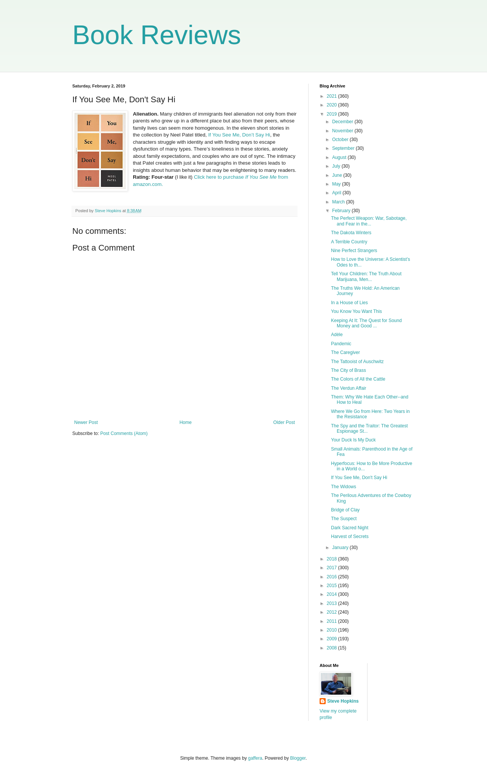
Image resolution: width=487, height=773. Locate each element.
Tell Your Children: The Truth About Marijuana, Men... (366, 276)
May (337, 184)
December (343, 121)
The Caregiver (345, 352)
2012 (332, 612)
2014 (332, 594)
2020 (332, 105)
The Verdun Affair (348, 388)
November (343, 130)
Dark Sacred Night (349, 527)
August (340, 157)
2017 (332, 567)
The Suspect (343, 518)
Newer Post (86, 422)
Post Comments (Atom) (124, 433)
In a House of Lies (349, 302)
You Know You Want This (356, 311)
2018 (332, 559)
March (339, 202)
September (344, 148)
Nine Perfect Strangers (354, 250)
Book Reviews (156, 35)
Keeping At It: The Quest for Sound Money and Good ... (366, 323)
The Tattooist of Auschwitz (357, 361)
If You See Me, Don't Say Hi (359, 477)
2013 (332, 603)
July (337, 166)
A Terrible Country (349, 241)
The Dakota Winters (351, 232)
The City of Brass (348, 370)
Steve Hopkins (343, 701)
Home (186, 422)
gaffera (255, 758)
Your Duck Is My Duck (353, 440)
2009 (332, 638)
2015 (332, 585)
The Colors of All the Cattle (358, 379)
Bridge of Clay (345, 510)
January (341, 547)
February (342, 210)
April (337, 192)
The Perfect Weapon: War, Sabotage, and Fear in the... (369, 221)
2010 (332, 630)
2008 (332, 648)
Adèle (337, 334)
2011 (332, 621)
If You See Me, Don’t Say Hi (239, 135)
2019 (332, 114)
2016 (332, 576)
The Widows (343, 486)
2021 (332, 96)
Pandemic (341, 343)
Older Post (284, 422)
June (337, 175)
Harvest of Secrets (350, 536)
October (341, 139)
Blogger (298, 758)
